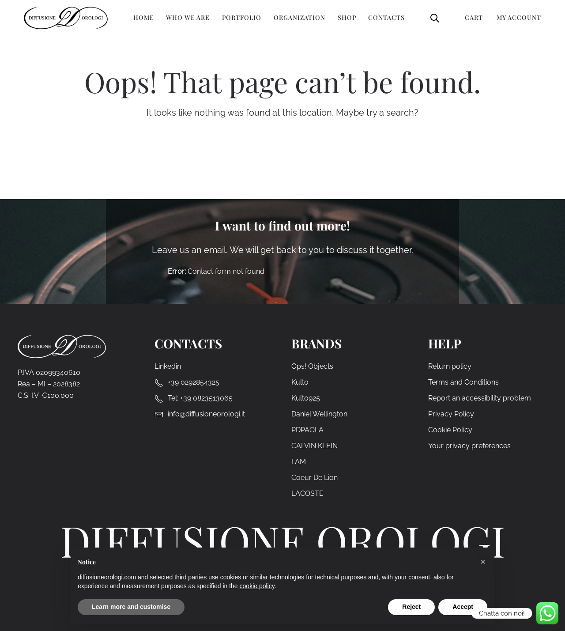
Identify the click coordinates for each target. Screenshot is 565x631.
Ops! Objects (312, 366)
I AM (298, 461)
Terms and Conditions (463, 382)
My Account (519, 17)
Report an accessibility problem (479, 398)
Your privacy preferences (469, 446)
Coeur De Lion (314, 477)
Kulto (300, 382)
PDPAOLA (307, 430)
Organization (299, 17)
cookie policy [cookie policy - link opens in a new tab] (257, 585)
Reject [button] (411, 606)
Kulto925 (305, 398)
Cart (474, 17)
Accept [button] (462, 606)
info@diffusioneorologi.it (206, 414)
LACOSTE (307, 493)
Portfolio (241, 17)
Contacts (386, 17)
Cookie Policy (450, 430)
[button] (483, 562)
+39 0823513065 (206, 398)
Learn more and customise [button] (131, 606)
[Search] (289, 159)
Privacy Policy (451, 414)
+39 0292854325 (193, 382)
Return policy (449, 366)
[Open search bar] (434, 17)
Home (143, 17)
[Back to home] (66, 17)
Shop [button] (347, 17)
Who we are (188, 17)
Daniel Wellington (319, 414)
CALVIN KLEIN (314, 446)
